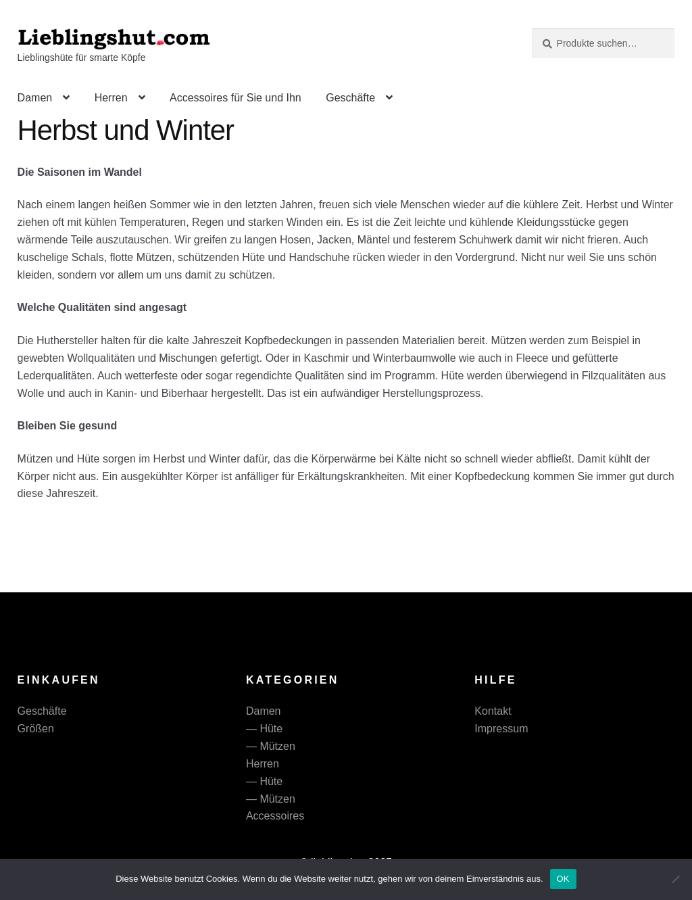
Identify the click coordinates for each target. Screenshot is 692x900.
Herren (111, 97)
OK (563, 879)
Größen (36, 728)
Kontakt (492, 711)
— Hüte (264, 728)
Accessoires (275, 816)
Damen (35, 97)
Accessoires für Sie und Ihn (235, 97)
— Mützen (270, 746)
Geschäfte (350, 97)
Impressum (501, 728)
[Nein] (675, 879)
